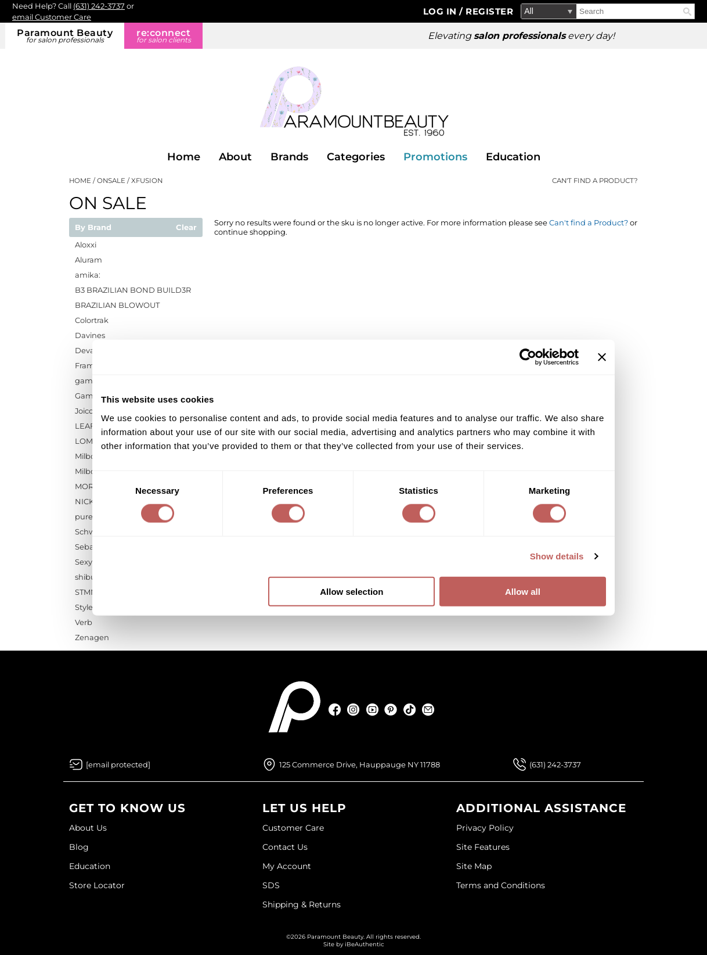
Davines (90, 335)
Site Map (474, 866)
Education (513, 156)
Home (183, 156)
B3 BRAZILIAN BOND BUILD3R (133, 290)
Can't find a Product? (595, 181)
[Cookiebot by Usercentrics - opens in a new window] (528, 357)
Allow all (522, 591)
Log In (441, 11)
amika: (87, 274)
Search (687, 12)
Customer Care (293, 828)
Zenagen (92, 637)
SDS (271, 885)
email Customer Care (51, 16)
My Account (286, 866)
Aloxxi (85, 244)
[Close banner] (602, 357)
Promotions (435, 156)
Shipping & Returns (301, 904)
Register (489, 11)
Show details (557, 556)
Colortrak (92, 320)
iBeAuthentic (364, 944)
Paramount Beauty (65, 35)
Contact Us (285, 847)
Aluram (88, 259)
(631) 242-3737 (99, 5)
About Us (88, 828)
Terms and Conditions (500, 885)
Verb (83, 622)
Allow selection (351, 591)
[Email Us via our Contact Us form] (118, 764)
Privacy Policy (485, 828)
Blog (79, 847)
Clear (186, 228)
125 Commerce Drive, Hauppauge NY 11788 (359, 764)
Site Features (483, 847)
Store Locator (97, 885)
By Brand (93, 228)
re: (163, 35)
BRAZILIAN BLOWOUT (117, 305)
